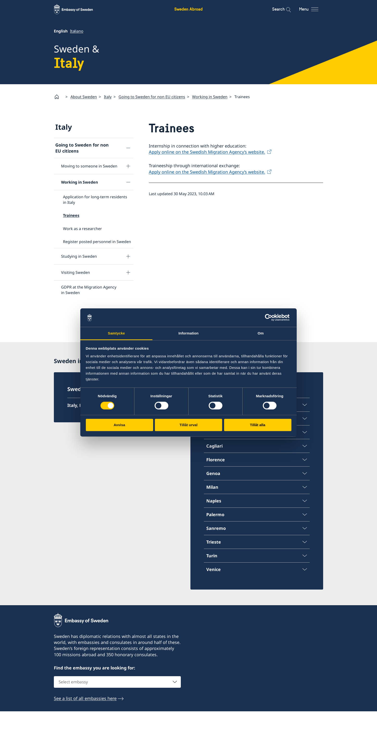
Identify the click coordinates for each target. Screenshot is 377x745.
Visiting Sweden (75, 272)
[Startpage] (58, 97)
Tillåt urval (189, 425)
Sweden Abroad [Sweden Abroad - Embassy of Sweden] (188, 9)
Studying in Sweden (79, 256)
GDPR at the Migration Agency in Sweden (88, 290)
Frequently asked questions (86, 305)
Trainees (71, 215)
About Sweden (83, 96)
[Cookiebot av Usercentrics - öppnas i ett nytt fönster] (270, 317)
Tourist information (75, 353)
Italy (108, 96)
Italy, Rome (79, 439)
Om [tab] (261, 333)
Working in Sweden (209, 96)
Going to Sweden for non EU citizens (152, 96)
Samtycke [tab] (116, 333)
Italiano (76, 31)
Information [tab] (188, 333)
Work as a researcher (82, 228)
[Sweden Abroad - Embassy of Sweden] (78, 9)
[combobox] (117, 716)
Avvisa (119, 425)
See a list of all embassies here (85, 732)
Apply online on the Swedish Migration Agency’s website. (207, 152)
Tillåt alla (257, 425)
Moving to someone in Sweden (89, 166)
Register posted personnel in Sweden (97, 241)
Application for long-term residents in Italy (95, 199)
